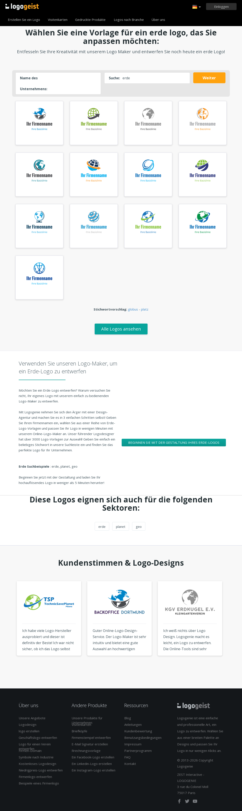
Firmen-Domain (30, 750)
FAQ (127, 757)
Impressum (132, 744)
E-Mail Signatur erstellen (90, 744)
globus (133, 309)
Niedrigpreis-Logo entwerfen (41, 770)
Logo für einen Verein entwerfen (35, 746)
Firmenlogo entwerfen (35, 776)
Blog (127, 718)
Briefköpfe (79, 731)
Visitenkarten (57, 19)
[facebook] (179, 802)
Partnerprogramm (138, 750)
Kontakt (130, 763)
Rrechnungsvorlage (86, 750)
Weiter (209, 77)
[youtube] (195, 802)
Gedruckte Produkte (90, 19)
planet (120, 526)
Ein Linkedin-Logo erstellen (92, 763)
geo (139, 526)
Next (233, 626)
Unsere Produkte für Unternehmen (87, 720)
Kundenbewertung (138, 731)
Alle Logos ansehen (121, 329)
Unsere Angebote (32, 718)
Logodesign (27, 724)
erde (102, 526)
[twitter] (187, 802)
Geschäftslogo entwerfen (38, 737)
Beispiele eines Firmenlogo (39, 783)
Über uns (158, 19)
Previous (8, 626)
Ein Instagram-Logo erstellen (93, 770)
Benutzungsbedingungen (142, 737)
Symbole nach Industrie (36, 757)
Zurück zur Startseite (22, 6)
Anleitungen (133, 724)
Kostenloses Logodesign (37, 763)
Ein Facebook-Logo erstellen (93, 757)
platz (144, 309)
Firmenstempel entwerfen (91, 737)
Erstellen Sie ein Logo (24, 19)
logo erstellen (29, 731)
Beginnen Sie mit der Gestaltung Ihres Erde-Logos (173, 442)
